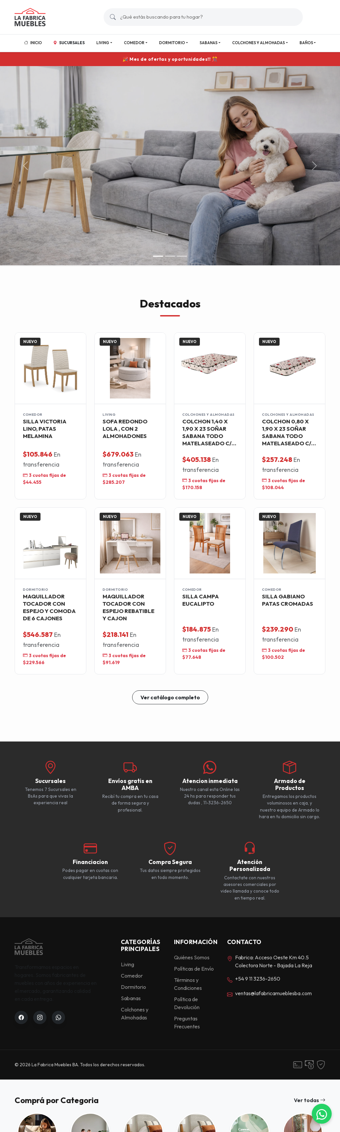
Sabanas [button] (208, 42)
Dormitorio (133, 987)
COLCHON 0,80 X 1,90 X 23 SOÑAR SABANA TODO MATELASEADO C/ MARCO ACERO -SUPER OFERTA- (286, 432)
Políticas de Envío (194, 968)
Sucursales (69, 42)
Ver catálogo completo (170, 697)
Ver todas (309, 1100)
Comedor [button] (134, 42)
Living (127, 964)
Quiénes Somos (192, 957)
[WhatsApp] (322, 1114)
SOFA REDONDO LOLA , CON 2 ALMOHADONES (125, 428)
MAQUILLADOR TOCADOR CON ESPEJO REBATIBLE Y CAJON (128, 607)
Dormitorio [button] (172, 42)
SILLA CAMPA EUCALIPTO (200, 600)
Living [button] (102, 42)
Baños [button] (306, 42)
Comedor (132, 975)
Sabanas (131, 998)
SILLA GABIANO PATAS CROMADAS (287, 600)
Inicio (33, 42)
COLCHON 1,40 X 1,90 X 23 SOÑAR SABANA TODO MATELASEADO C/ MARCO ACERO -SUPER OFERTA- (206, 432)
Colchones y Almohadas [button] (258, 42)
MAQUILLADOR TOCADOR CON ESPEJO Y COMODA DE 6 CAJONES (49, 607)
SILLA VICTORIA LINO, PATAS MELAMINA (44, 428)
